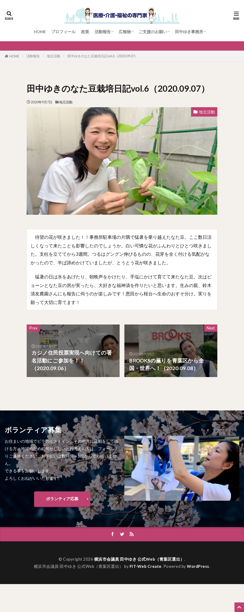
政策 (85, 31)
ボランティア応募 (62, 498)
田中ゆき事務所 (189, 31)
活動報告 (103, 31)
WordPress (198, 566)
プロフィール (63, 31)
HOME (40, 31)
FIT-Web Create (146, 566)
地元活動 (53, 56)
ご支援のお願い (153, 31)
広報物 (125, 31)
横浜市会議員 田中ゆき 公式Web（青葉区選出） (139, 559)
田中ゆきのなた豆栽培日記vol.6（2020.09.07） (102, 56)
